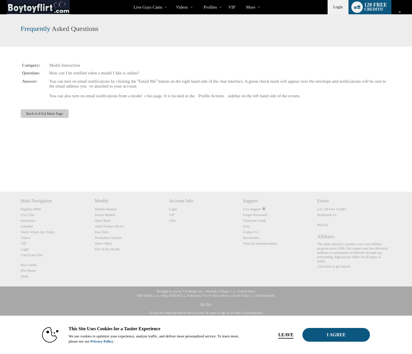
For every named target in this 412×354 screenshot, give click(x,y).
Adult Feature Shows (109, 226)
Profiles (210, 7)
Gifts (172, 221)
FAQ (246, 226)
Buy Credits (29, 265)
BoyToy (322, 225)
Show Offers (103, 244)
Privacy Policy (101, 341)
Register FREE (31, 209)
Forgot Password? (255, 215)
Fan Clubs (102, 232)
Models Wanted (105, 209)
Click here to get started (333, 266)
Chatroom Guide (254, 221)
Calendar (27, 226)
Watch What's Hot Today (38, 232)
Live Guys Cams (148, 7)
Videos (182, 7)
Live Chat (27, 215)
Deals (24, 276)
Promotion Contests (108, 238)
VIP (231, 7)
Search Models (105, 215)
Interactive (28, 221)
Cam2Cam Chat (32, 255)
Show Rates (103, 221)
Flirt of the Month (107, 249)
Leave (286, 334)
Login (338, 7)
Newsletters (251, 238)
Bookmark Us (326, 215)
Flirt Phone (28, 271)
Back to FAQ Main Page (44, 113)
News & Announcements (260, 244)
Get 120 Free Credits (331, 209)
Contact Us (251, 232)
